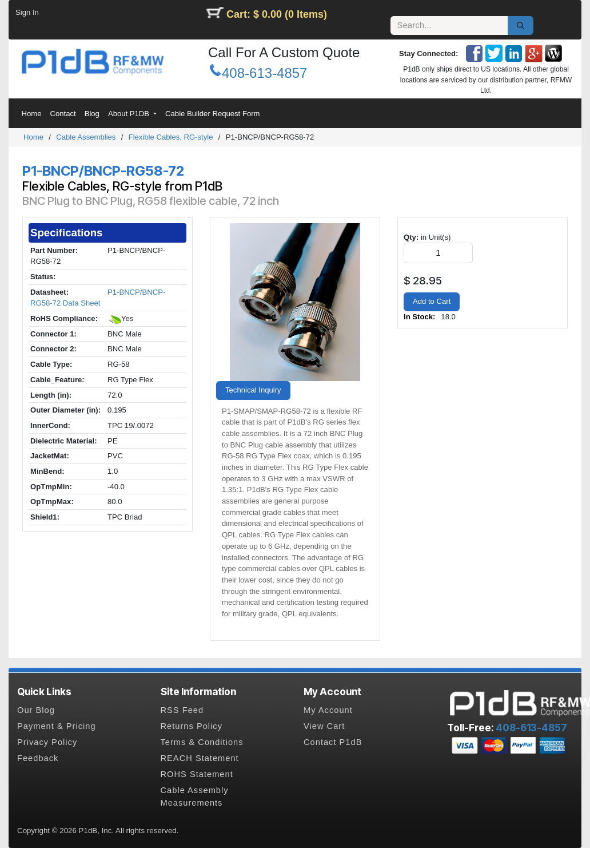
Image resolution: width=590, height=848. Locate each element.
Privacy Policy (47, 742)
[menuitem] (31, 114)
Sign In (27, 12)
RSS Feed (182, 710)
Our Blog (36, 710)
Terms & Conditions (202, 742)
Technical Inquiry (253, 390)
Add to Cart (432, 301)
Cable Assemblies (85, 137)
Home (33, 137)
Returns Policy (192, 726)
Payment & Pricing (56, 726)
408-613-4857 (264, 73)
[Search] (520, 25)
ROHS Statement (197, 774)
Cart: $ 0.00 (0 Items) (276, 14)
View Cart (324, 726)
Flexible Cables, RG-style (171, 137)
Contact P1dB (333, 742)
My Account (328, 710)
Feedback (37, 758)
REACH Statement (200, 758)
